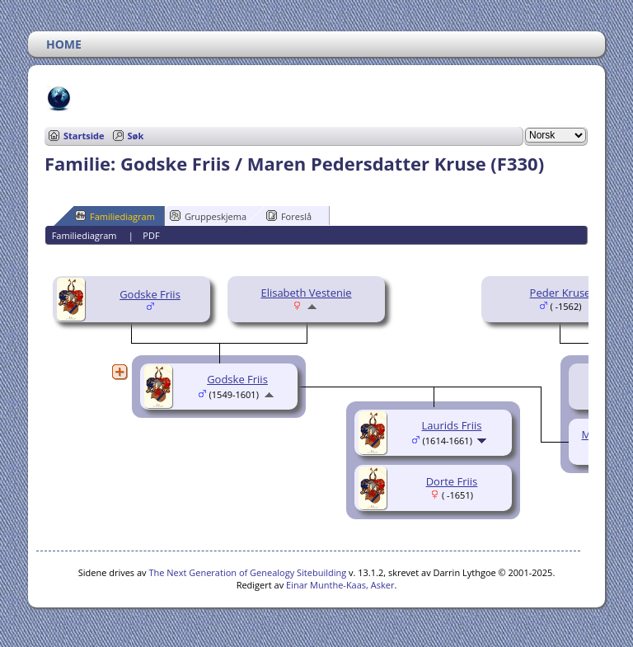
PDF (151, 235)
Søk (136, 135)
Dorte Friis (452, 481)
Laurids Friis (452, 425)
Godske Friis (150, 294)
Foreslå (289, 216)
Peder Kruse (560, 292)
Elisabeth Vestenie (305, 292)
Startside (84, 135)
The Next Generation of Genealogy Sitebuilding (247, 572)
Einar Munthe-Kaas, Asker (340, 585)
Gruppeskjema (208, 216)
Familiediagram (115, 216)
